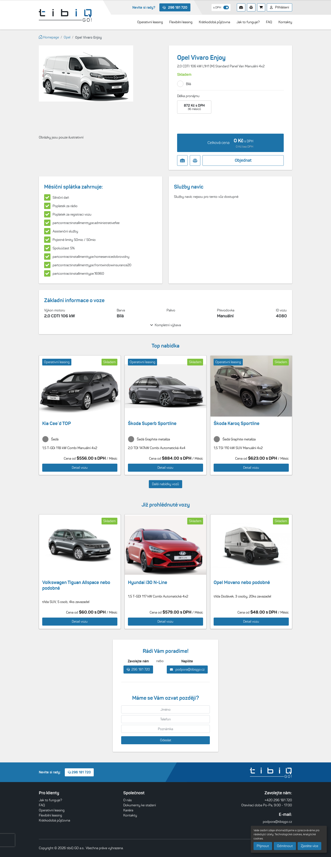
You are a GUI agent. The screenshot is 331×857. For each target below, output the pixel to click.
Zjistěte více (309, 846)
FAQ (42, 805)
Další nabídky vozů (165, 484)
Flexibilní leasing (50, 815)
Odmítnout (285, 846)
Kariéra (128, 810)
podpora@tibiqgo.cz (187, 669)
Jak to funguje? (50, 800)
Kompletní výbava (165, 325)
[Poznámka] (165, 729)
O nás (127, 800)
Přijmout (263, 846)
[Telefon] (165, 719)
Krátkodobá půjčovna (54, 820)
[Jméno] (165, 709)
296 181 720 (175, 7)
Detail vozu (80, 468)
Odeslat (165, 740)
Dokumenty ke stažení (139, 805)
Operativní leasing (52, 810)
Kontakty (130, 815)
